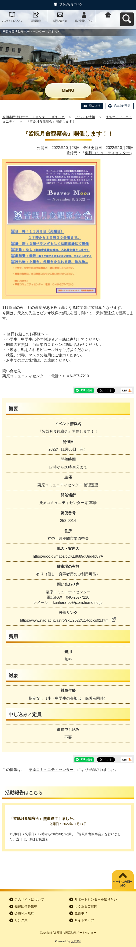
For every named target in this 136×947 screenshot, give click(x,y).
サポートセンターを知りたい (95, 899)
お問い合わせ (60, 20)
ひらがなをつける (70, 4)
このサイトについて (11, 20)
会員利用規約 (24, 913)
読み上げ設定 (122, 105)
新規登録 (36, 20)
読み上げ (94, 105)
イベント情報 (85, 117)
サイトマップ (84, 920)
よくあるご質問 (85, 906)
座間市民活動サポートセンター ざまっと (33, 117)
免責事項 (81, 913)
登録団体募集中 (26, 906)
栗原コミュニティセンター (107, 153)
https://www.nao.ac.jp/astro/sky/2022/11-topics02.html (68, 620)
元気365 (76, 941)
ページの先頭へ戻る (123, 883)
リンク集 (21, 920)
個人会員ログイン (84, 20)
